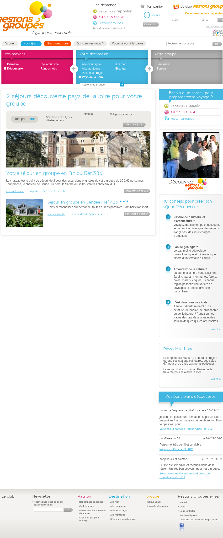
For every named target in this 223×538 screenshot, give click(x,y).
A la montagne (91, 68)
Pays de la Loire (93, 77)
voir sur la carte (15, 191)
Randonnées (49, 68)
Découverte (15, 68)
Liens (182, 506)
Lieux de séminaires (157, 506)
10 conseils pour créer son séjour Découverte (187, 204)
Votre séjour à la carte (127, 43)
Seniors (161, 68)
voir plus (216, 329)
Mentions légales (188, 515)
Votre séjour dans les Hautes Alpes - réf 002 (185, 428)
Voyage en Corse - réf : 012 (176, 449)
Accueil (10, 43)
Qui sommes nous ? (90, 43)
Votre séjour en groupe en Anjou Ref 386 (54, 173)
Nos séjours (31, 43)
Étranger (120, 68)
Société (183, 502)
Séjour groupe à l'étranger (123, 519)
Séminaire (163, 64)
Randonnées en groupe (91, 501)
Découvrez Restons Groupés (191, 161)
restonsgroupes (182, 119)
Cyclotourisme (50, 64)
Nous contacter (187, 511)
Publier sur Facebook (182, 527)
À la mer (114, 501)
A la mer (120, 64)
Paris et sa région (93, 73)
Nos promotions (57, 43)
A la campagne (91, 64)
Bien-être (13, 64)
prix (32, 119)
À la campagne (118, 506)
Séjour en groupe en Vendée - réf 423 (83, 202)
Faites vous (186, 105)
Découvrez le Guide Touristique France (199, 519)
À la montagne (117, 514)
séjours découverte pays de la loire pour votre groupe (74, 100)
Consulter (150, 24)
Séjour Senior (154, 501)
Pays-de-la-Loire (178, 349)
